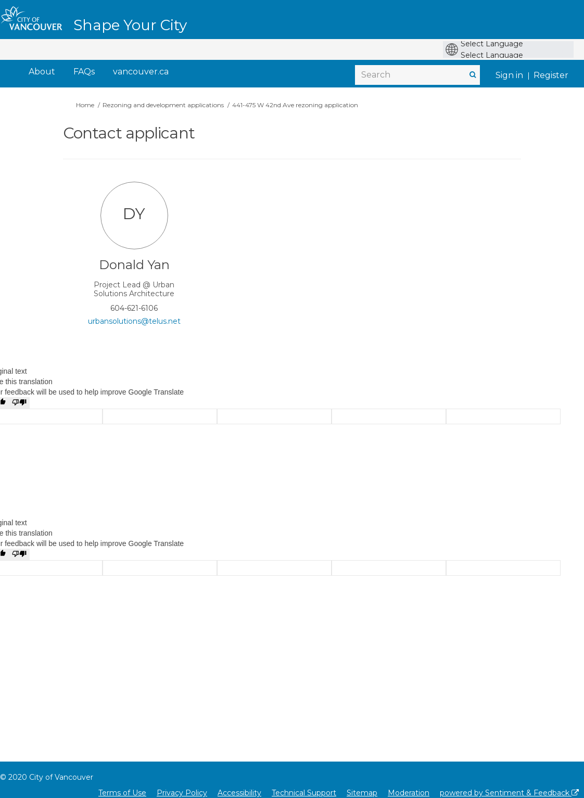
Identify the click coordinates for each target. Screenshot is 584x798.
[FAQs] (84, 72)
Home (85, 105)
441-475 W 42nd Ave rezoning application (295, 105)
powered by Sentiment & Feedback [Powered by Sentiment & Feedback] (509, 792)
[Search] (417, 75)
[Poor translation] (19, 403)
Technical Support (304, 792)
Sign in (509, 75)
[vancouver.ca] (141, 72)
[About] (41, 72)
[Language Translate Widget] (511, 43)
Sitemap (362, 792)
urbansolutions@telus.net (134, 321)
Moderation (408, 792)
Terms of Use (122, 792)
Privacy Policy (182, 792)
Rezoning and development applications (163, 105)
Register (551, 75)
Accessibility (239, 792)
